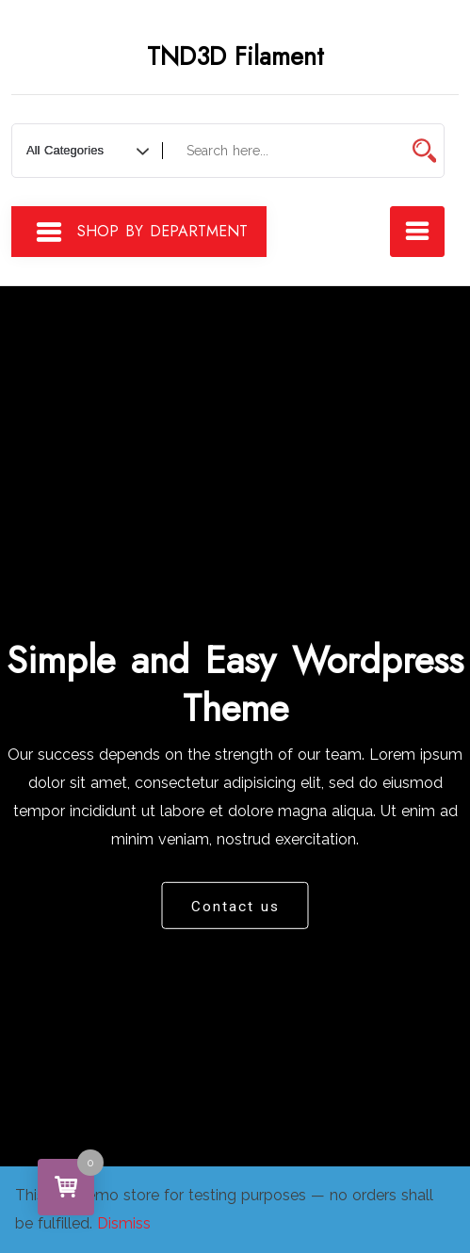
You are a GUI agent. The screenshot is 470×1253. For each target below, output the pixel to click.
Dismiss (124, 1223)
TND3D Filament (235, 56)
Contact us (235, 905)
